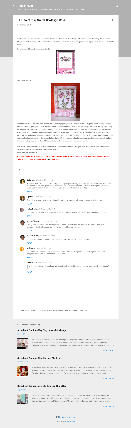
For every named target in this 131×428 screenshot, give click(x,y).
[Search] (117, 6)
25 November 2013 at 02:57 (47, 262)
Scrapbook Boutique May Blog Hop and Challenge (41, 330)
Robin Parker (86, 156)
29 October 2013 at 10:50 (47, 209)
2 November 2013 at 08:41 (44, 248)
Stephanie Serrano (99, 156)
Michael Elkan (71, 421)
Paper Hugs (26, 5)
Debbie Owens (41, 159)
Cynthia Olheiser (28, 159)
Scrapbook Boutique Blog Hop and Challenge (39, 358)
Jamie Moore (55, 159)
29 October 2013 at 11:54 (48, 221)
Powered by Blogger (65, 417)
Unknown (31, 248)
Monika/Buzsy (33, 221)
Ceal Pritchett (50, 156)
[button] (112, 20)
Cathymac (31, 180)
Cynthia (30, 197)
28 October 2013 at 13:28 (42, 197)
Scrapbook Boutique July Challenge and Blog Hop (41, 386)
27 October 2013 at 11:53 (44, 180)
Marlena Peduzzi (62, 156)
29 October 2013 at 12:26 (48, 236)
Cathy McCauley (23, 156)
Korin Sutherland (37, 156)
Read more (108, 351)
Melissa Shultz (75, 156)
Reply (29, 192)
